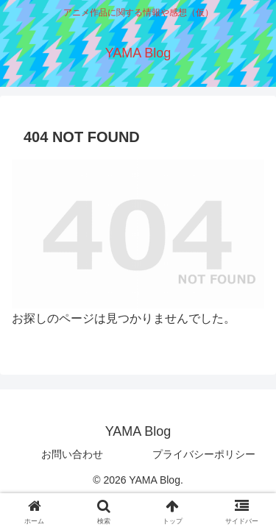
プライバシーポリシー (203, 454)
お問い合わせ (72, 454)
